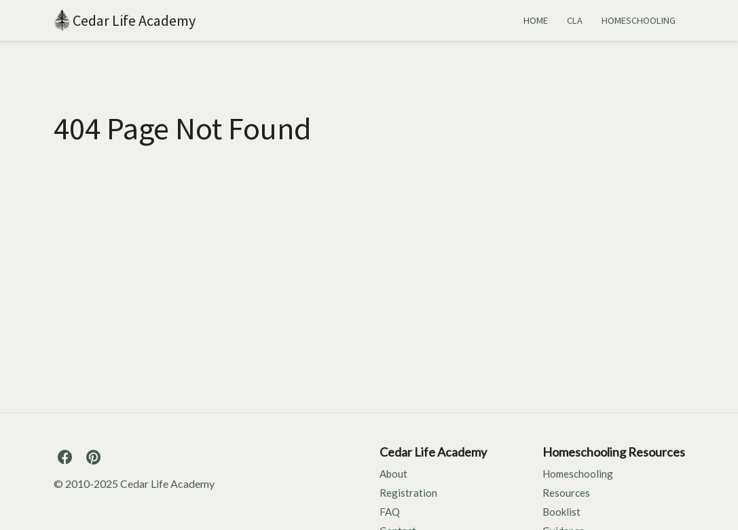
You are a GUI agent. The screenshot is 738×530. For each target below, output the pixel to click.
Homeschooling (577, 473)
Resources (566, 493)
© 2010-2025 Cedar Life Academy (134, 483)
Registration (408, 493)
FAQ (390, 512)
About (393, 473)
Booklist (561, 512)
